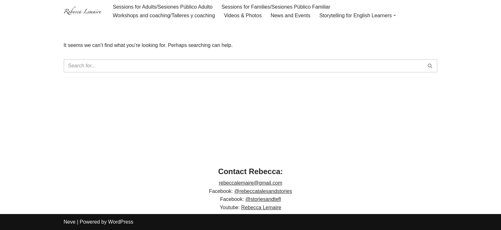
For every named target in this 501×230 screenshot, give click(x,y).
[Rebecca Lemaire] (83, 11)
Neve (69, 222)
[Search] (243, 66)
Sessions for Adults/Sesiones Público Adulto (162, 7)
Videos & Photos (243, 15)
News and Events (291, 15)
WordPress (120, 222)
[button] (394, 15)
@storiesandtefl (263, 199)
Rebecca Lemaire (261, 207)
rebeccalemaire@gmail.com (250, 183)
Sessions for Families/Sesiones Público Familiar (275, 7)
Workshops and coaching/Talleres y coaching (164, 15)
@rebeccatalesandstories (263, 191)
